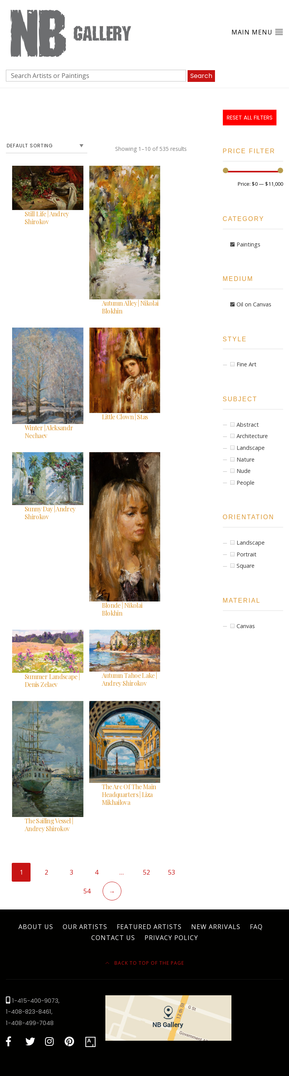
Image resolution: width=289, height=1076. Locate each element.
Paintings (248, 244)
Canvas (246, 626)
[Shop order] (46, 145)
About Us (35, 926)
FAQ (256, 926)
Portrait (246, 554)
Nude (244, 471)
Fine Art (246, 364)
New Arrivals (215, 926)
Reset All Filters (250, 117)
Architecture (252, 436)
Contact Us (113, 937)
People (246, 482)
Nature (246, 459)
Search (201, 75)
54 (86, 891)
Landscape (251, 447)
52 (146, 872)
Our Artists (85, 926)
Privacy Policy (171, 937)
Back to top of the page (144, 963)
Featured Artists (149, 926)
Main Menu (257, 31)
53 (171, 872)
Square (246, 565)
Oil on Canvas (254, 304)
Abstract (248, 424)
